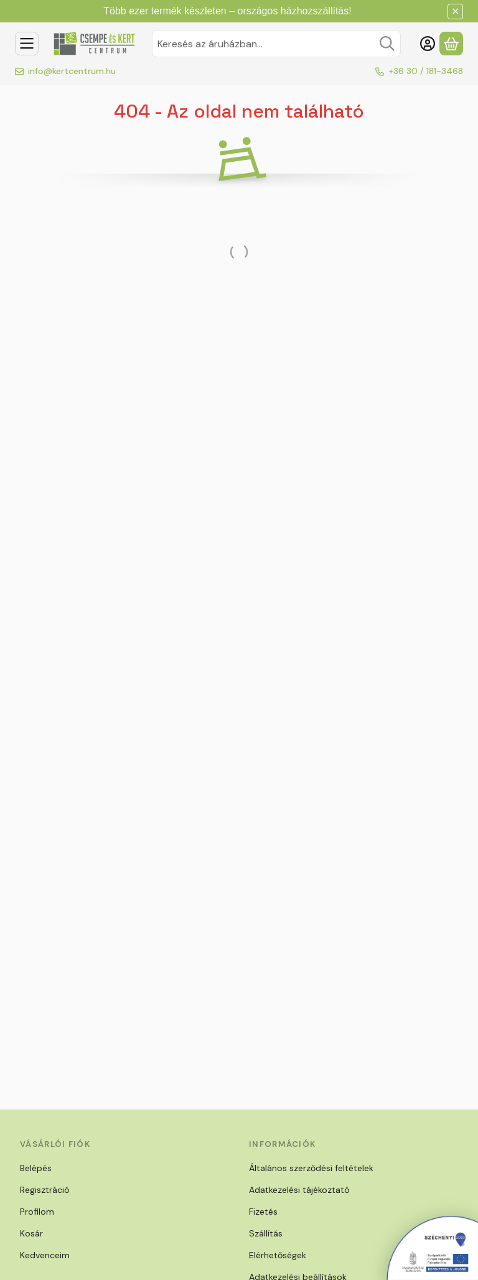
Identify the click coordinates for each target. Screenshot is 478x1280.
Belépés (36, 1168)
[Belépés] (427, 43)
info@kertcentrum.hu (72, 71)
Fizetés (263, 1211)
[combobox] (276, 43)
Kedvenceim (45, 1255)
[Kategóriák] (27, 43)
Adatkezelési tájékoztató (299, 1189)
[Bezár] (455, 11)
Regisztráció (45, 1189)
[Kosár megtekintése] (451, 43)
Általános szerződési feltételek (311, 1168)
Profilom (37, 1211)
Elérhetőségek (277, 1255)
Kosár (31, 1233)
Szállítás (266, 1233)
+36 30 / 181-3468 (425, 71)
